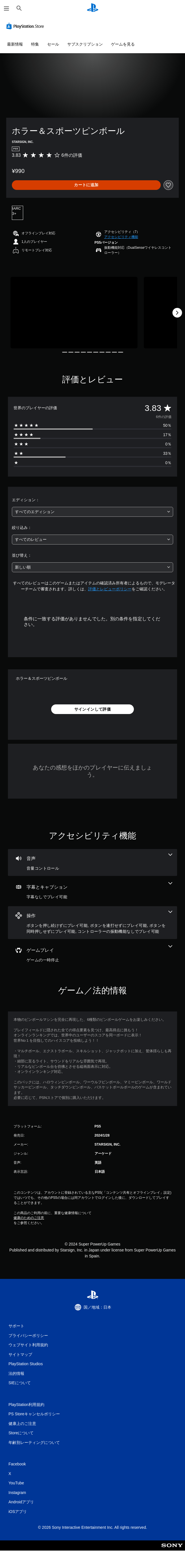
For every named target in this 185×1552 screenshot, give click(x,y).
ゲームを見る (123, 44)
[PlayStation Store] (26, 26)
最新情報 (15, 44)
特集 (35, 44)
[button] (121, 236)
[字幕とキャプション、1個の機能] (92, 891)
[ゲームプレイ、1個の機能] (92, 954)
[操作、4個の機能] (92, 922)
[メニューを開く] (6, 8)
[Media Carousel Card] (74, 312)
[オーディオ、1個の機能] (92, 862)
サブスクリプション (85, 44)
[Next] (177, 313)
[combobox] (92, 512)
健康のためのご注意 (29, 1218)
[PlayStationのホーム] (93, 8)
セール (53, 44)
